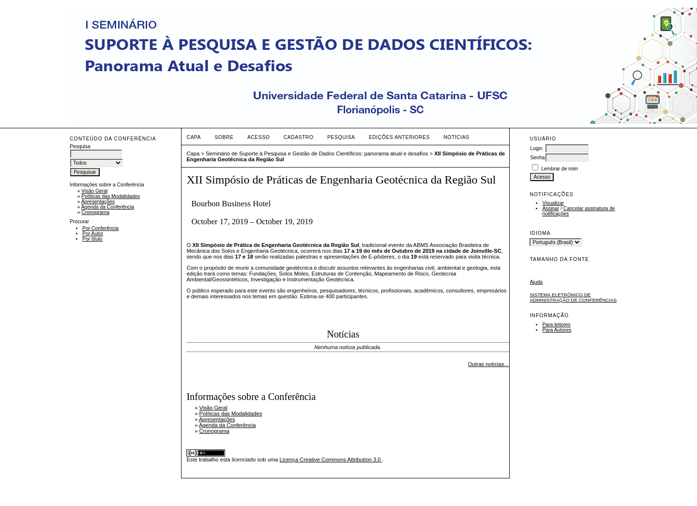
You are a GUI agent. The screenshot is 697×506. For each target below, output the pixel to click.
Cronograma (95, 212)
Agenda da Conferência (107, 207)
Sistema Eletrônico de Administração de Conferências (573, 297)
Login (536, 148)
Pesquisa (341, 137)
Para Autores (556, 330)
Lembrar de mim (559, 168)
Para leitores (556, 324)
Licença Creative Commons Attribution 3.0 (331, 459)
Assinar (550, 208)
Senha (537, 157)
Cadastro (299, 137)
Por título (92, 239)
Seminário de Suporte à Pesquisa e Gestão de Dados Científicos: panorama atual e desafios (317, 153)
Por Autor (92, 233)
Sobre (223, 137)
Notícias (456, 137)
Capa (193, 137)
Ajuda (536, 282)
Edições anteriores (399, 137)
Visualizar (553, 203)
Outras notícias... (488, 364)
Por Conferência (100, 228)
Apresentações (98, 201)
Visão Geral (94, 191)
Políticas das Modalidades (110, 196)
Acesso (258, 137)
